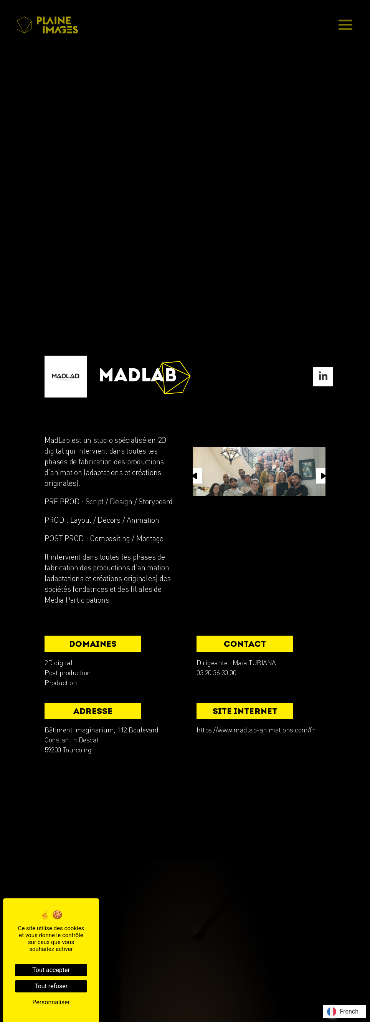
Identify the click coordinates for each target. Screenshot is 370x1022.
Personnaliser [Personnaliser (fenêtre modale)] (51, 1002)
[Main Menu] (345, 25)
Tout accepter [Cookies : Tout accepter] (51, 970)
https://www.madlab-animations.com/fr (256, 729)
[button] (194, 476)
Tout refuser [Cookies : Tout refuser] (51, 986)
